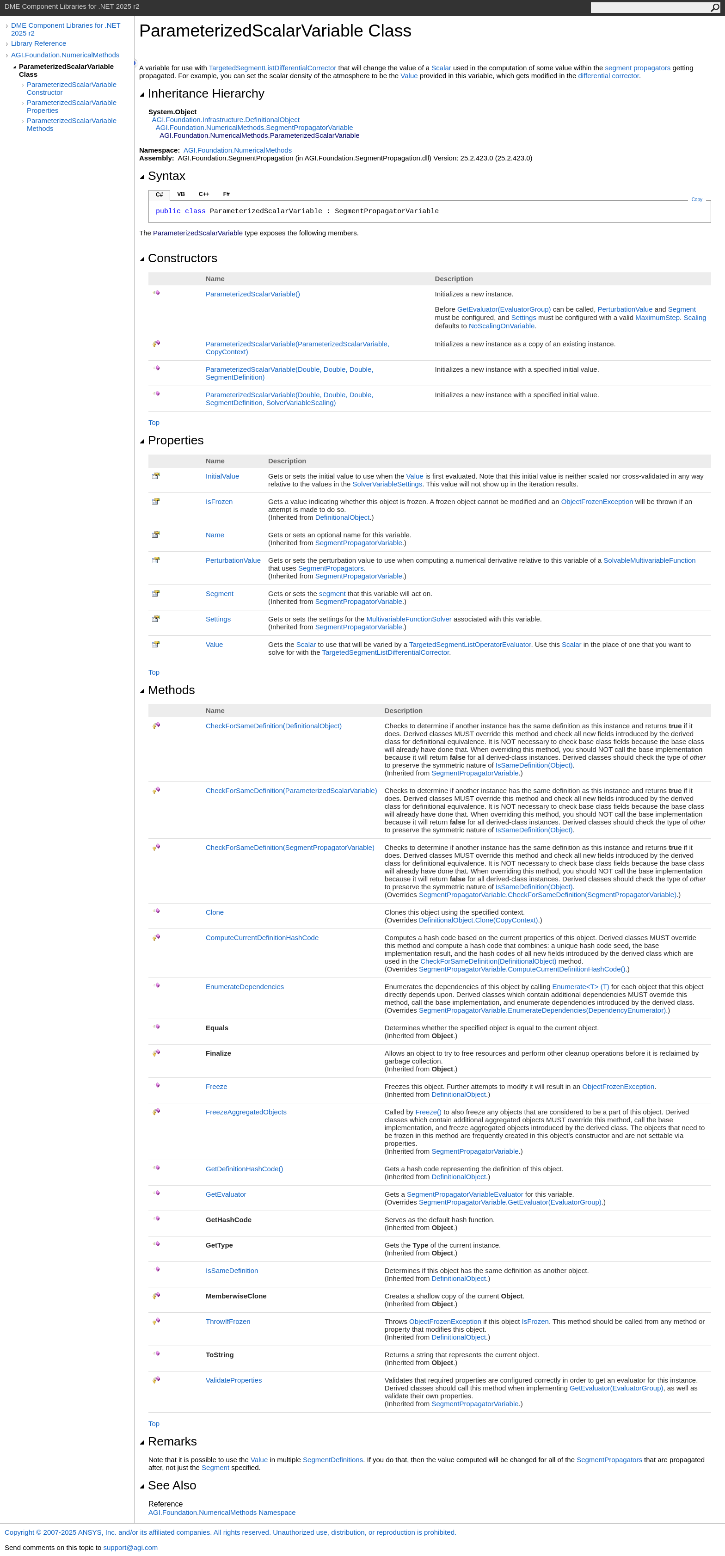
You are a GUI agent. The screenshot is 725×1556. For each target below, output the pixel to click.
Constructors (178, 258)
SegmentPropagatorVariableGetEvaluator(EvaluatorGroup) (510, 1202)
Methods (167, 690)
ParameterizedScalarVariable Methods (72, 124)
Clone (215, 912)
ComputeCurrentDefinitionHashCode (262, 937)
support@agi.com (130, 1547)
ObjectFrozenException (597, 501)
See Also (168, 1485)
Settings (523, 317)
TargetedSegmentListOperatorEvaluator (470, 644)
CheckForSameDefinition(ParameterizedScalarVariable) (291, 790)
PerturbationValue (625, 309)
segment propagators (638, 68)
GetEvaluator (226, 1194)
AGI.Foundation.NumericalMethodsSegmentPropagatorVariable (254, 127)
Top (154, 422)
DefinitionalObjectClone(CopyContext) (478, 920)
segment (332, 593)
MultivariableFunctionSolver (409, 619)
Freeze (216, 1086)
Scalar (441, 68)
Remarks (168, 1441)
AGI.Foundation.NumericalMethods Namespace (222, 1512)
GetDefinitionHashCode (244, 1169)
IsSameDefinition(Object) (534, 765)
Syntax (162, 176)
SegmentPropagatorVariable (358, 543)
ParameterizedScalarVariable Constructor (72, 88)
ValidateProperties (234, 1380)
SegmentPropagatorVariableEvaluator (465, 1194)
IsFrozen (219, 501)
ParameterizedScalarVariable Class (66, 70)
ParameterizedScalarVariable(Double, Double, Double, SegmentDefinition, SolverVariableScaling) (289, 398)
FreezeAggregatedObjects (246, 1112)
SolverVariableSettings (388, 484)
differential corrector (608, 76)
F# (226, 194)
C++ (204, 194)
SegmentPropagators (331, 568)
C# (159, 194)
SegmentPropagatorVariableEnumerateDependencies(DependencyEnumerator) (542, 1010)
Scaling (694, 317)
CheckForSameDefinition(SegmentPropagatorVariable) (290, 847)
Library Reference (38, 43)
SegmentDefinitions (333, 1460)
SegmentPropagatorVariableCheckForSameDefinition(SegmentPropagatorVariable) (547, 894)
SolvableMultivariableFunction (649, 560)
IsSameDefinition (232, 1270)
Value (409, 76)
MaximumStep (657, 317)
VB (181, 194)
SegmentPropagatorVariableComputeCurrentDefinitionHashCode (522, 969)
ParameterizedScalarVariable (253, 294)
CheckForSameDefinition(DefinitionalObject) (274, 726)
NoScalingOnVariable (502, 326)
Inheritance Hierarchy (201, 93)
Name (215, 535)
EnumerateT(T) (580, 986)
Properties (171, 440)
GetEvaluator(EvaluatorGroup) (504, 309)
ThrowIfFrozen (228, 1321)
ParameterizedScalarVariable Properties (72, 106)
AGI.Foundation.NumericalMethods (65, 55)
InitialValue (222, 476)
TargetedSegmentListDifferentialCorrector (273, 68)
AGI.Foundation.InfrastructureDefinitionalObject (226, 119)
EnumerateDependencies (245, 986)
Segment (682, 309)
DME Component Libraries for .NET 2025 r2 (65, 29)
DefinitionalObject (342, 517)
